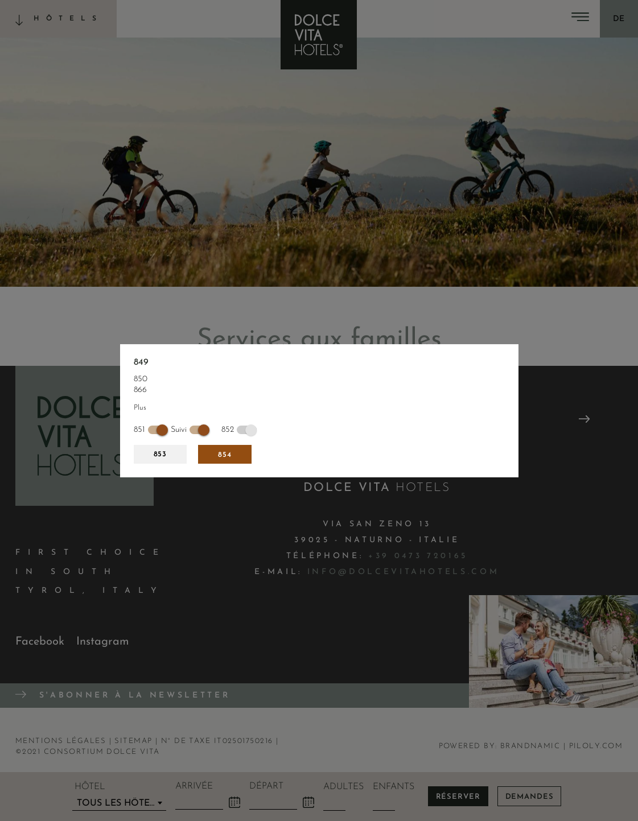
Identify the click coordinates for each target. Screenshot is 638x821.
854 (225, 455)
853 (160, 454)
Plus (140, 407)
